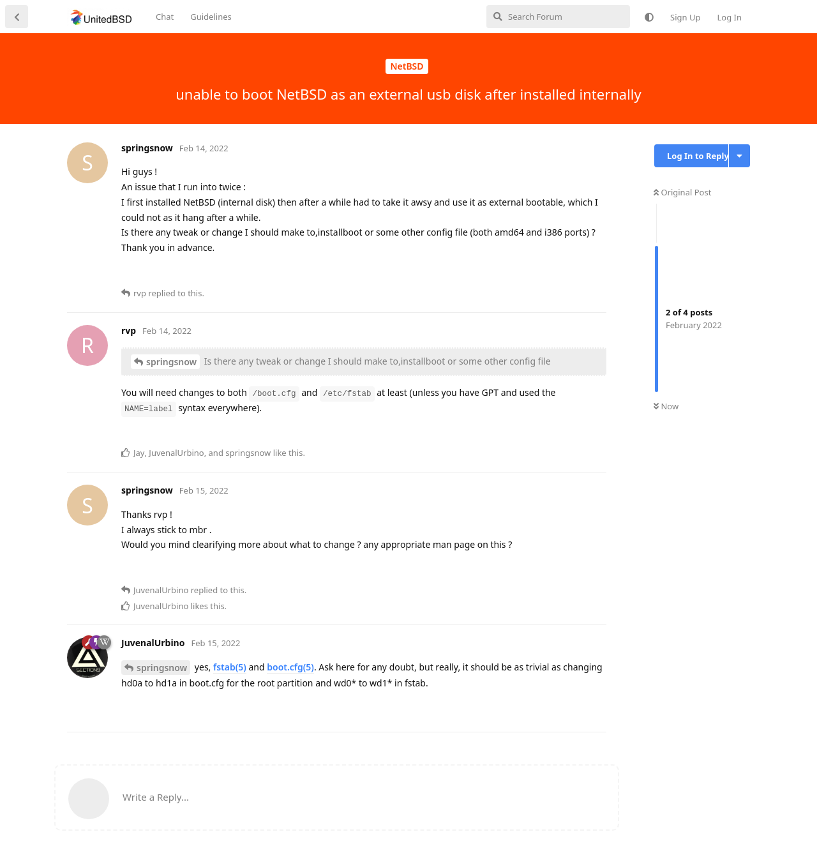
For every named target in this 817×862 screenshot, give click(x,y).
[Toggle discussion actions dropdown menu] (739, 155)
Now (666, 406)
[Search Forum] (558, 16)
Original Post (682, 192)
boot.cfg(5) (290, 667)
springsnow (171, 362)
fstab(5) (229, 667)
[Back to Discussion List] (16, 16)
